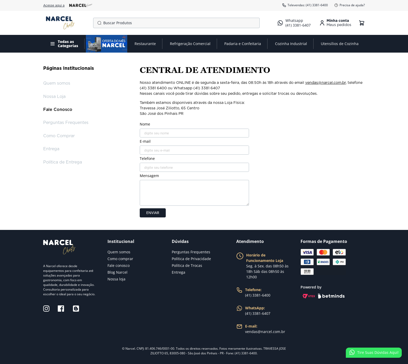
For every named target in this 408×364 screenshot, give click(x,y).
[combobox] (176, 23)
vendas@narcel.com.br (325, 83)
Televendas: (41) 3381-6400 (305, 5)
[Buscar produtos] (98, 23)
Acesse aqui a (67, 5)
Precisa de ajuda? (349, 5)
